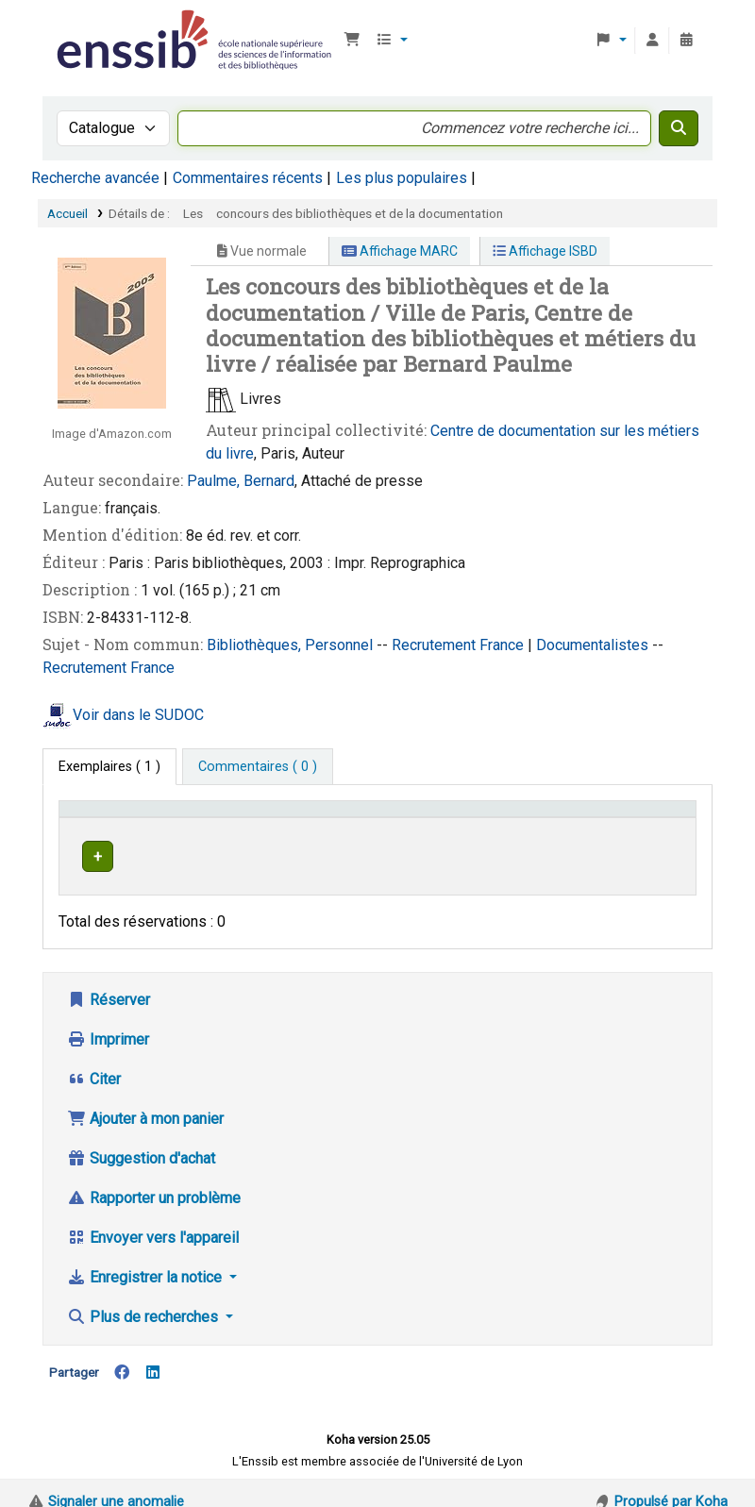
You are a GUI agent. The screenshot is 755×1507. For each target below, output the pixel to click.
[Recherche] (678, 128)
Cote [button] (448, 818)
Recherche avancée (95, 178)
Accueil (67, 213)
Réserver (108, 982)
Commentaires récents (248, 178)
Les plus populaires (401, 178)
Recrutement (435, 645)
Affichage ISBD (545, 251)
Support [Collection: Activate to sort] (262, 818)
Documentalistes (594, 645)
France (503, 645)
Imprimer (108, 1021)
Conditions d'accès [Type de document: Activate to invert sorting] (125, 818)
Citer (94, 1061)
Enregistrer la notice (146, 1259)
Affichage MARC (400, 251)
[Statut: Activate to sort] (658, 818)
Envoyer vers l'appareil (153, 1220)
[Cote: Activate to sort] (524, 818)
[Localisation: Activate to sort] (370, 818)
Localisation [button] (360, 818)
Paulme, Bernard (240, 481)
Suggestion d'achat (141, 1140)
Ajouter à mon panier (145, 1101)
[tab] (257, 767)
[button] (352, 41)
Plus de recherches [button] (144, 1299)
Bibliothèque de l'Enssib (100, 26)
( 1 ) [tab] (109, 767)
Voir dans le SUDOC (138, 715)
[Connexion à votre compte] (652, 41)
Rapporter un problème (154, 1180)
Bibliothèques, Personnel (292, 645)
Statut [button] (647, 818)
